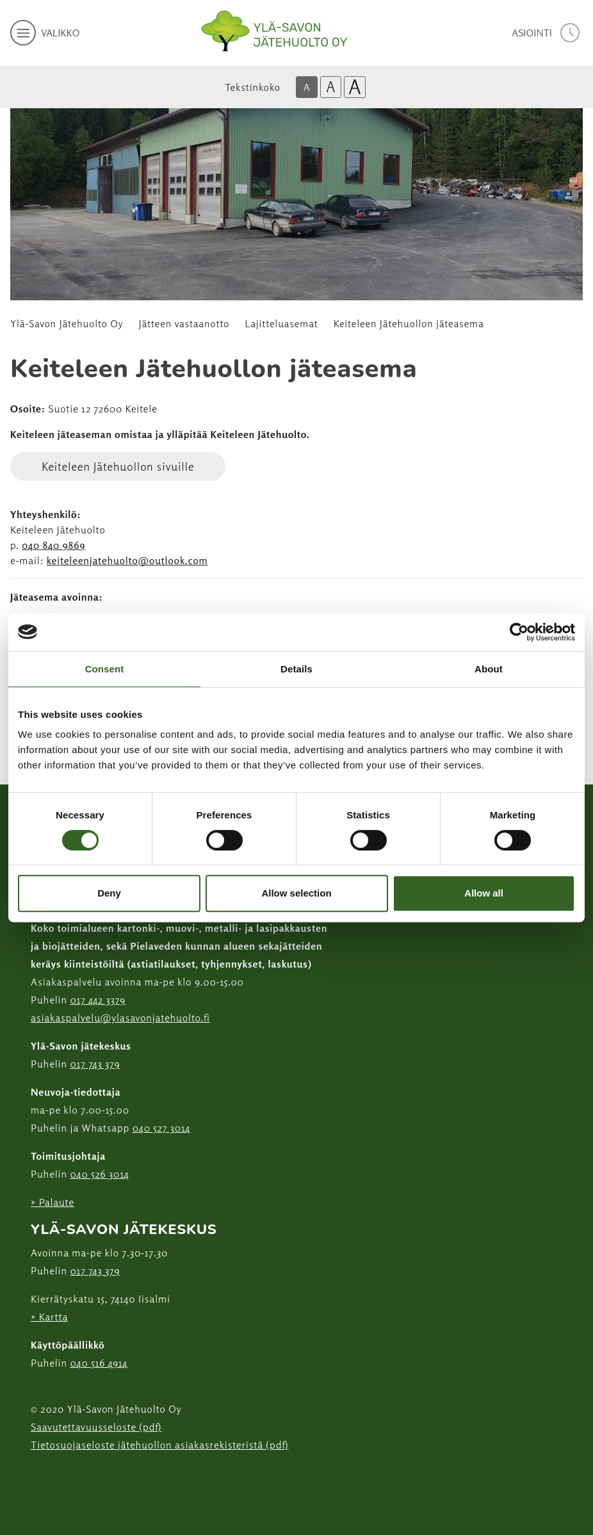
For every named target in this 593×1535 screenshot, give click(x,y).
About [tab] (489, 668)
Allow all (483, 893)
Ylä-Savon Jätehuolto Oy (67, 324)
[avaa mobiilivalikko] (44, 32)
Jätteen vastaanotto (184, 324)
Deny (109, 893)
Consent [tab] (104, 668)
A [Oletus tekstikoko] (307, 87)
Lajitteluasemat (281, 324)
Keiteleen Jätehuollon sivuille (118, 466)
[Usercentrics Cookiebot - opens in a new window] (519, 632)
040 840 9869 (53, 545)
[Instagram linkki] (36, 1476)
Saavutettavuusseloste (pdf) (96, 1426)
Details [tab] (296, 668)
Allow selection (296, 893)
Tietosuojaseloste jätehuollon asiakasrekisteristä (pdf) (159, 1444)
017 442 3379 (97, 999)
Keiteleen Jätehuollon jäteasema (409, 324)
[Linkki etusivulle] (274, 31)
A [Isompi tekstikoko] (330, 86)
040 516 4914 (98, 1362)
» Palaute (52, 1202)
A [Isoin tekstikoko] (354, 87)
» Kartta (49, 1316)
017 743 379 (95, 1063)
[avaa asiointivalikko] (547, 32)
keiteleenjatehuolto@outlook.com (127, 560)
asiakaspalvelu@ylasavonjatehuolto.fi (120, 1017)
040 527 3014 (162, 1127)
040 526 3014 (99, 1173)
